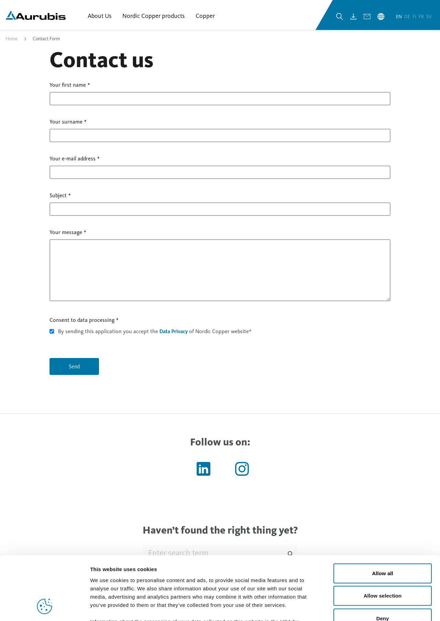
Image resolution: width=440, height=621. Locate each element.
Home (12, 39)
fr (422, 17)
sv (429, 17)
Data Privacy (174, 331)
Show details (361, 607)
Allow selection (383, 538)
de (407, 17)
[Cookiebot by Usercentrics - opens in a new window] (44, 607)
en (399, 17)
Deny (382, 561)
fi (414, 17)
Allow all (382, 516)
